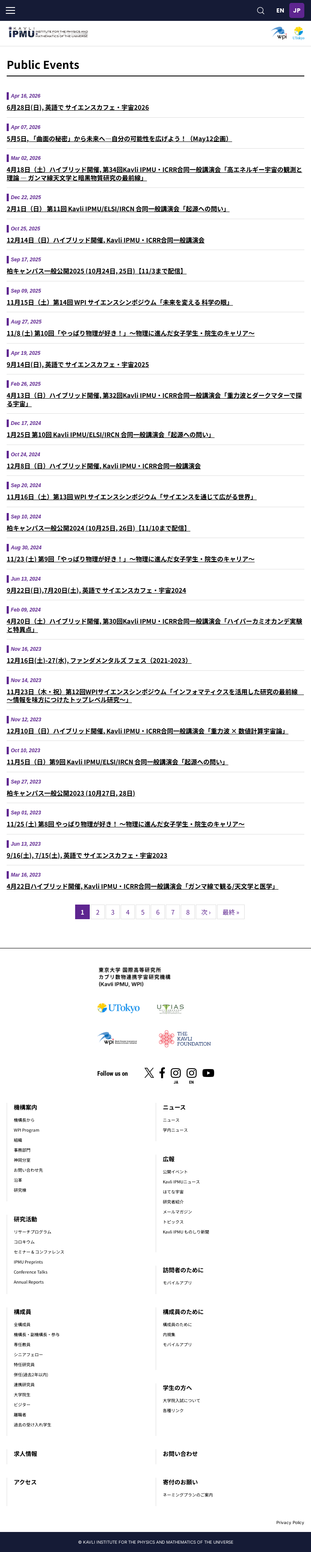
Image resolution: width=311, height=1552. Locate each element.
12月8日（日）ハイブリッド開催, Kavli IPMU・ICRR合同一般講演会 (104, 465)
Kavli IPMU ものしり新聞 (186, 1231)
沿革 (18, 1180)
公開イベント (175, 1171)
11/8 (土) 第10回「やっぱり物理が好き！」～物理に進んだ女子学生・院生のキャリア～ (131, 333)
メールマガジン (177, 1211)
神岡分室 (22, 1160)
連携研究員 (24, 1384)
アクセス (25, 1482)
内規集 (169, 1334)
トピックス (173, 1221)
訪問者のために (183, 1270)
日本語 (296, 10)
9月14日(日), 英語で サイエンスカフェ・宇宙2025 (78, 364)
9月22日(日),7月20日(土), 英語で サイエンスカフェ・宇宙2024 (96, 590)
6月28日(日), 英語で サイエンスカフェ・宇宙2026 (78, 107)
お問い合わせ (180, 1453)
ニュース (174, 1107)
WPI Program (26, 1130)
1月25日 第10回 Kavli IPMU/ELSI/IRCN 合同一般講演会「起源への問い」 (111, 434)
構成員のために (183, 1311)
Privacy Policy (290, 1522)
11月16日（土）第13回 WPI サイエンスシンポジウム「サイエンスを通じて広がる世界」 (132, 496)
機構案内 (25, 1107)
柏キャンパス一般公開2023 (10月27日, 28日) (71, 793)
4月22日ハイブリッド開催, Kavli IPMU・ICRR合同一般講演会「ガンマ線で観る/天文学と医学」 (142, 886)
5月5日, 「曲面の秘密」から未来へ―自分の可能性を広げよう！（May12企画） (119, 138)
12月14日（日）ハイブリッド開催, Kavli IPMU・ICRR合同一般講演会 (106, 239)
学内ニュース (175, 1130)
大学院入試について (181, 1400)
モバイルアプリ (177, 1282)
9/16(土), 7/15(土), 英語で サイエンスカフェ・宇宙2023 (87, 855)
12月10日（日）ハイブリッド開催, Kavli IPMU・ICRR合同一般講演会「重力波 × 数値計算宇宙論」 (147, 730)
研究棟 (20, 1190)
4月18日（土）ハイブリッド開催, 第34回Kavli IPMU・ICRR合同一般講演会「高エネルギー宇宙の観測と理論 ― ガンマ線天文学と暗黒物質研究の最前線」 (154, 173)
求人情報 (25, 1453)
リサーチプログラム (32, 1231)
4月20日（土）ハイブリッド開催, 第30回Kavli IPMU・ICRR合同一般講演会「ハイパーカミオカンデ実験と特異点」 (154, 625)
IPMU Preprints (28, 1262)
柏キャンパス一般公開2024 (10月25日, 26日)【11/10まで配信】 (98, 527)
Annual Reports (29, 1282)
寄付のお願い (180, 1482)
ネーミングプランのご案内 (188, 1494)
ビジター (22, 1404)
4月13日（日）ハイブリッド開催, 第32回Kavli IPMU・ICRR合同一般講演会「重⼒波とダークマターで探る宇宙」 (154, 399)
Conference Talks (31, 1272)
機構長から (24, 1120)
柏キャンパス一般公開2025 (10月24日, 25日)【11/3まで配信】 (97, 270)
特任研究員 (24, 1364)
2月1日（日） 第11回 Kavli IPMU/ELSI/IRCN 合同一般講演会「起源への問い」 (118, 208)
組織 (18, 1140)
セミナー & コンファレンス (39, 1252)
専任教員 (22, 1344)
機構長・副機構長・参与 (37, 1334)
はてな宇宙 (173, 1191)
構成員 (22, 1311)
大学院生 (22, 1394)
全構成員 (22, 1324)
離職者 (20, 1414)
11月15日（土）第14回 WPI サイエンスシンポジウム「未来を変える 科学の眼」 (120, 302)
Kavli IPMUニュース (181, 1181)
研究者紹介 (173, 1201)
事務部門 (22, 1150)
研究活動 (25, 1219)
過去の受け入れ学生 (32, 1424)
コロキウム (24, 1242)
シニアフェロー (28, 1354)
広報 (168, 1159)
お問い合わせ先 (28, 1170)
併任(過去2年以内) (31, 1374)
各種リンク (173, 1410)
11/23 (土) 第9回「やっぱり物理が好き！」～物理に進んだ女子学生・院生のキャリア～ (131, 558)
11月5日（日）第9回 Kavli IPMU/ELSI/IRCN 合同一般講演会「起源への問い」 (117, 761)
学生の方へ (177, 1387)
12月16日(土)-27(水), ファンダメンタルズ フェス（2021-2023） (99, 660)
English (280, 10)
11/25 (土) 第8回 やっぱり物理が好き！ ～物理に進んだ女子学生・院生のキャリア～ (126, 823)
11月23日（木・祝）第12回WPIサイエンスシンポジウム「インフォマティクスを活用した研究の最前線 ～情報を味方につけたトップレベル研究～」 (155, 695)
